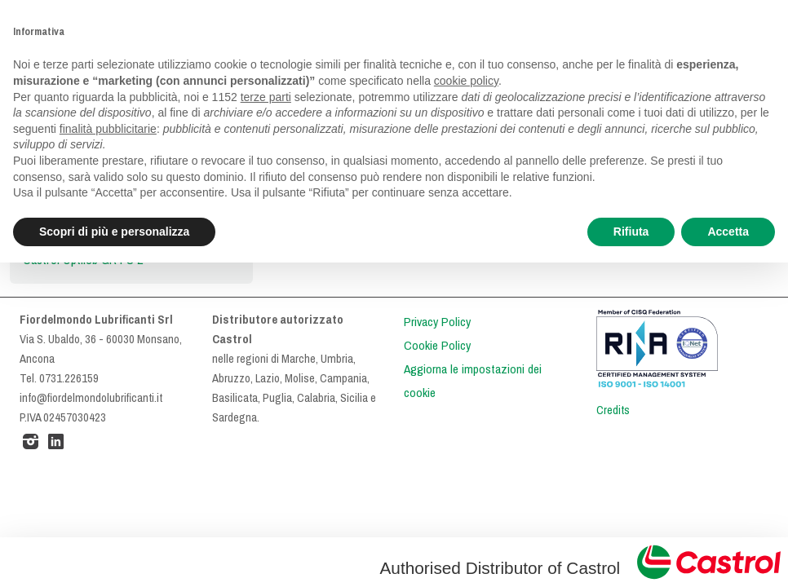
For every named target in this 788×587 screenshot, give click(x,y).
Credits (613, 410)
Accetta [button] (728, 231)
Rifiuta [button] (631, 231)
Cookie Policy (437, 345)
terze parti (266, 97)
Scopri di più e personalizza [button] (114, 231)
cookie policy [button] (466, 80)
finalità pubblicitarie (108, 128)
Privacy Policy (437, 322)
